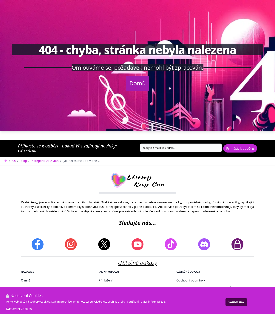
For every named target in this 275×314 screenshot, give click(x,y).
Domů (137, 83)
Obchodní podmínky (190, 280)
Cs (14, 161)
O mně (25, 280)
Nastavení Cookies (19, 309)
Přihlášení (105, 280)
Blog (24, 161)
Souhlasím (236, 302)
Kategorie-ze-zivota (45, 161)
